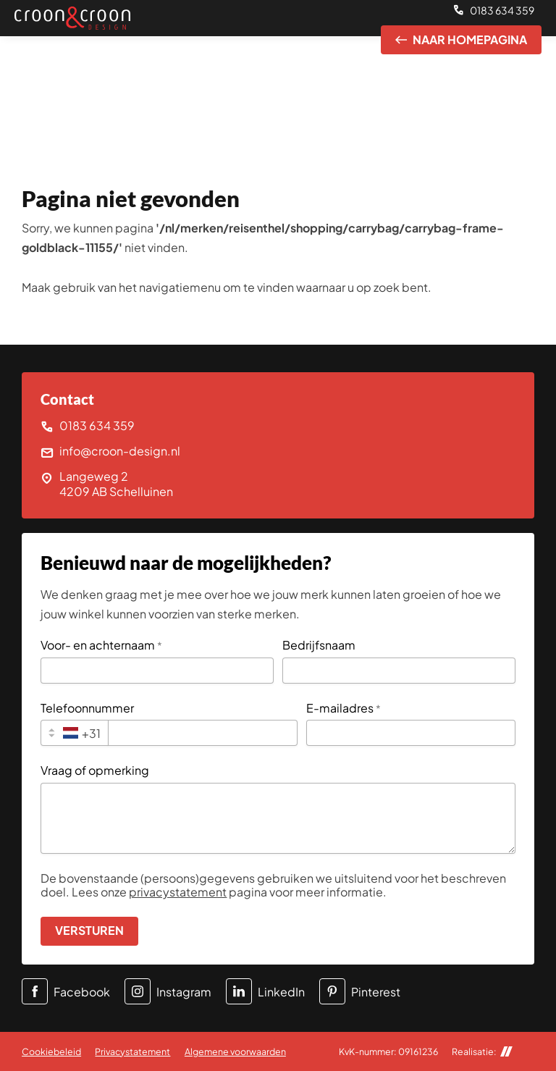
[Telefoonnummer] (203, 733)
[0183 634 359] (493, 11)
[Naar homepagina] (461, 39)
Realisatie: (482, 1051)
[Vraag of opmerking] (277, 818)
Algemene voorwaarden (235, 1051)
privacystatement (178, 891)
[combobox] (74, 733)
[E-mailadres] (411, 733)
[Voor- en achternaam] (157, 670)
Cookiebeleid (51, 1051)
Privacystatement (132, 1051)
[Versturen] (89, 931)
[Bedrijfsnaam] (399, 670)
